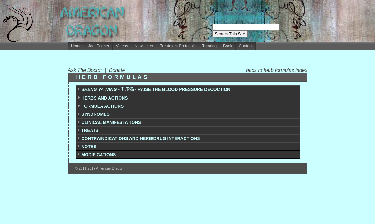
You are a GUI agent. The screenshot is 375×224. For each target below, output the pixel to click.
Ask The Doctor (86, 70)
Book (227, 46)
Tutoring (209, 46)
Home (76, 46)
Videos (122, 46)
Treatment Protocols (178, 46)
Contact (245, 46)
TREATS (90, 130)
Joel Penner (98, 46)
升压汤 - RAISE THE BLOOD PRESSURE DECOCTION (156, 89)
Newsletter (143, 46)
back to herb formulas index (276, 70)
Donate (117, 70)
